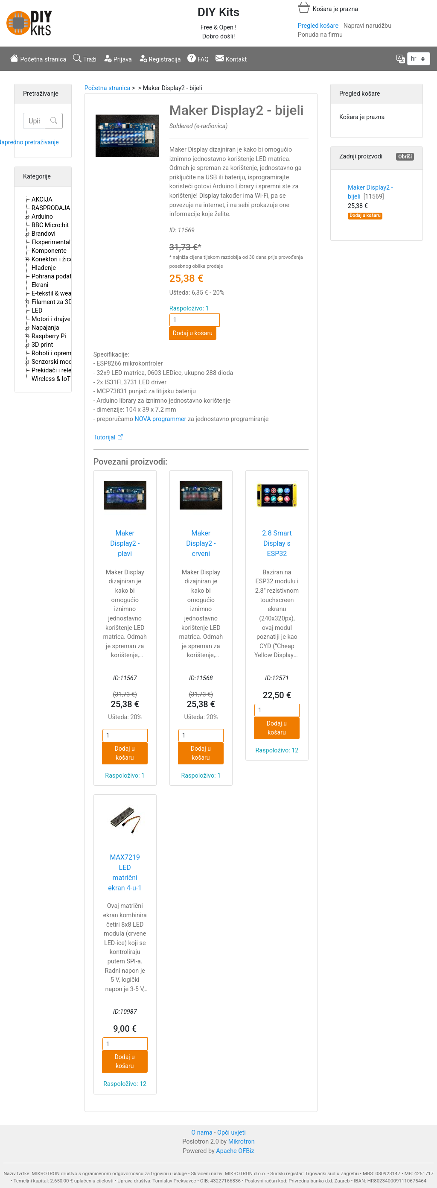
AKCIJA (42, 199)
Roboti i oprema (53, 353)
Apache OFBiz (235, 1151)
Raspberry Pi (49, 336)
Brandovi (43, 233)
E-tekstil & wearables (60, 293)
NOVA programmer (160, 419)
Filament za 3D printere (63, 302)
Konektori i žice (52, 259)
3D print (42, 344)
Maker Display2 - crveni (201, 543)
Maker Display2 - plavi (125, 543)
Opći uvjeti (231, 1132)
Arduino (42, 216)
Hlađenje (44, 268)
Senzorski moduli (55, 362)
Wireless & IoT (51, 379)
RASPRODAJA (51, 208)
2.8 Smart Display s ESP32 (276, 543)
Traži (84, 58)
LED (37, 310)
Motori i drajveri (53, 319)
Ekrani (40, 285)
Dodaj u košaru (193, 333)
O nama (202, 1132)
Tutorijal (104, 437)
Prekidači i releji (53, 370)
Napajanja (45, 327)
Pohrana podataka (57, 276)
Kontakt (231, 58)
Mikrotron (241, 1141)
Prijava (117, 58)
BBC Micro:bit (50, 225)
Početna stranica (38, 58)
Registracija (160, 58)
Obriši (405, 157)
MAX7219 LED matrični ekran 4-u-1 (125, 872)
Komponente (49, 251)
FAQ (198, 58)
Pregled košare (318, 25)
